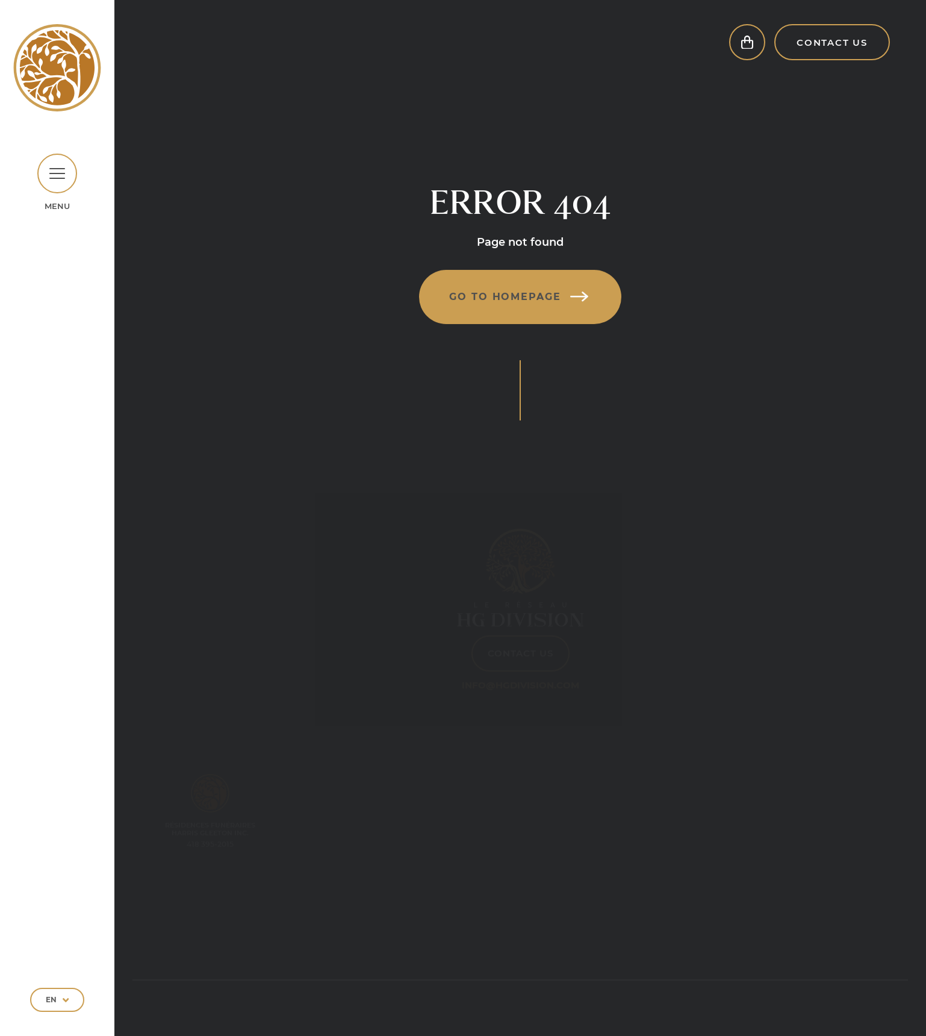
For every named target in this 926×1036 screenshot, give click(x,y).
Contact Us (832, 54)
